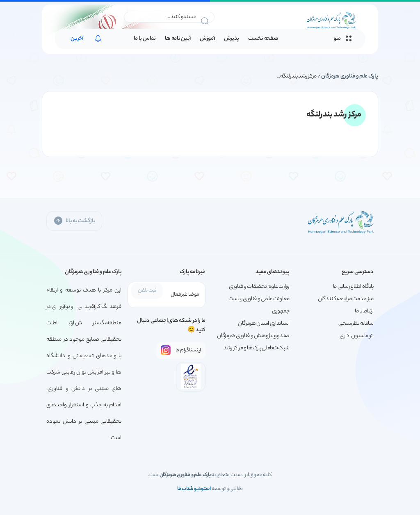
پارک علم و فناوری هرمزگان (349, 76)
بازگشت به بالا (74, 221)
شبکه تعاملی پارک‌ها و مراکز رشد (257, 348)
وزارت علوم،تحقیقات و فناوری (259, 287)
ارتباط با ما (364, 311)
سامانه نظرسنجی (356, 323)
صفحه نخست (263, 38)
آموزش (207, 38)
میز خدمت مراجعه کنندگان (346, 299)
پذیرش (232, 38)
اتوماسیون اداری (357, 336)
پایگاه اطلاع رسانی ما (353, 287)
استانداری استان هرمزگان (264, 323)
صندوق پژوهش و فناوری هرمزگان (253, 336)
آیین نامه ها (178, 38)
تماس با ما (145, 38)
